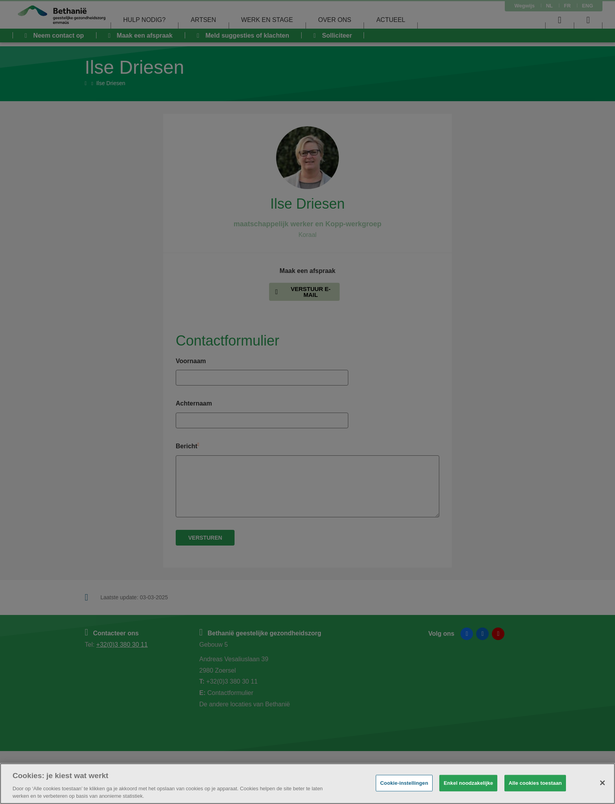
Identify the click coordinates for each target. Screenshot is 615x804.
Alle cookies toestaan (535, 783)
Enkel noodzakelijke (468, 783)
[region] (307, 783)
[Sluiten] (602, 782)
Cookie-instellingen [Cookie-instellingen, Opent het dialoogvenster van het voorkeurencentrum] (404, 783)
